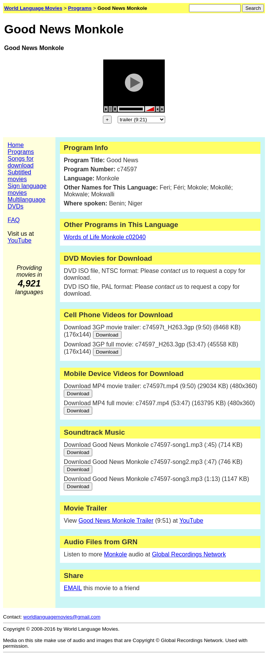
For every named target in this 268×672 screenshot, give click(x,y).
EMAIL (73, 588)
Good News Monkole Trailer (116, 520)
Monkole (115, 554)
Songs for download (21, 162)
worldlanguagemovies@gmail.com (61, 617)
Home (16, 145)
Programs (21, 152)
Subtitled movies (19, 175)
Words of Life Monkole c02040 (105, 237)
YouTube (20, 240)
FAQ (14, 220)
